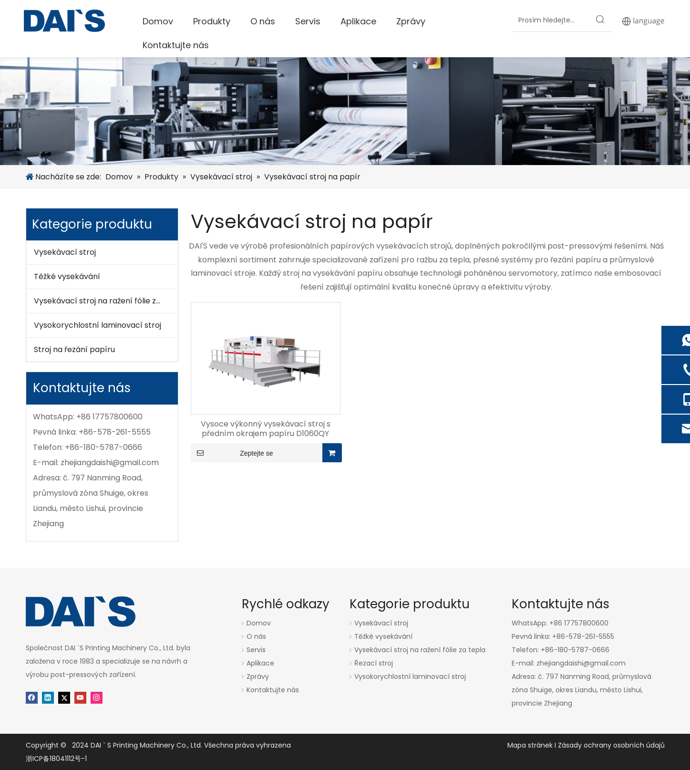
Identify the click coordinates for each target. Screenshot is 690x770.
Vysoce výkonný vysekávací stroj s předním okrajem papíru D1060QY (265, 428)
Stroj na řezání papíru (74, 349)
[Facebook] (32, 697)
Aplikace (260, 663)
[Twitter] (64, 697)
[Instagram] (97, 697)
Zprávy (258, 676)
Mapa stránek (531, 745)
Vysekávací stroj (65, 252)
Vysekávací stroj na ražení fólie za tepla (106, 300)
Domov (259, 623)
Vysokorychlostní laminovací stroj (97, 325)
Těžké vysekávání (67, 276)
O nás (256, 636)
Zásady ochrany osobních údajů (611, 745)
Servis (256, 650)
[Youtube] (80, 697)
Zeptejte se (232, 452)
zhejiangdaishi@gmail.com (110, 462)
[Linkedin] (48, 697)
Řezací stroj (373, 663)
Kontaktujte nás (273, 690)
